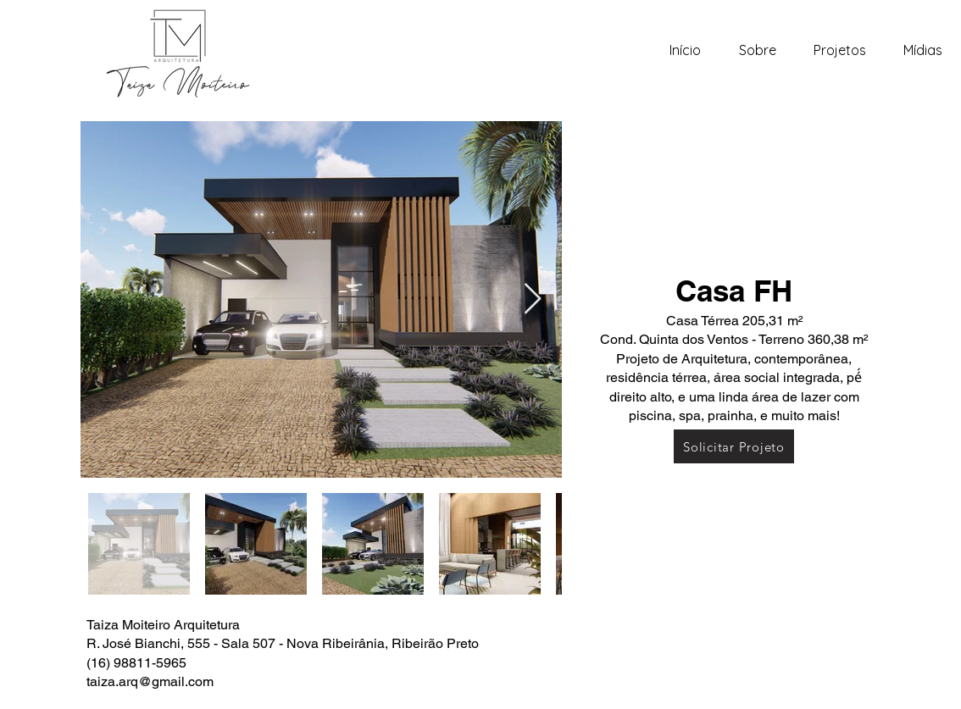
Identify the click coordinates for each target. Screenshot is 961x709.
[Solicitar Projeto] (734, 446)
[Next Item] (532, 299)
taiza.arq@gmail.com (150, 681)
